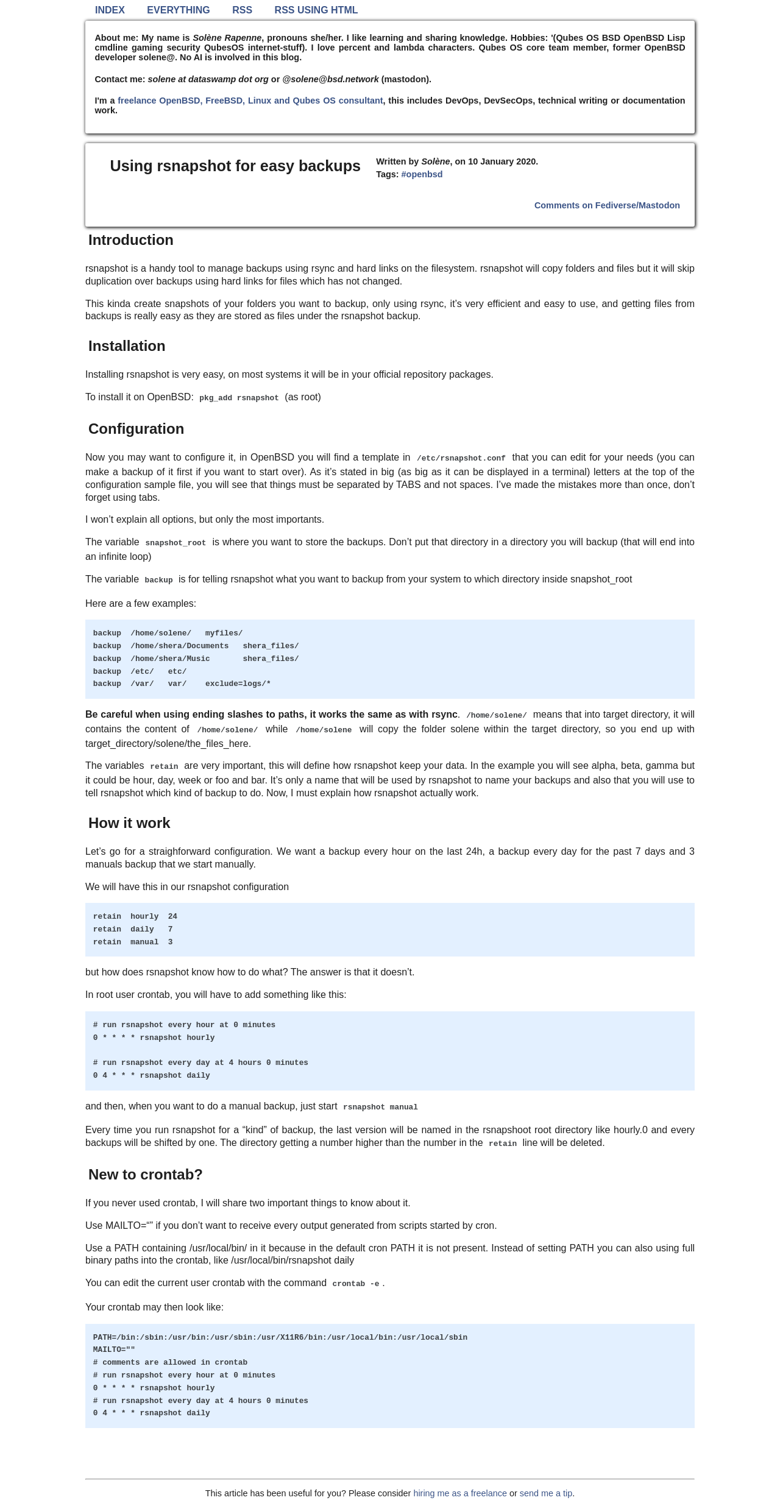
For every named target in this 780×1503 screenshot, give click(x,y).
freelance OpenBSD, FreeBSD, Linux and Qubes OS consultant (250, 100)
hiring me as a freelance (460, 1493)
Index (110, 10)
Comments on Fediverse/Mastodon (607, 205)
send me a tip (546, 1493)
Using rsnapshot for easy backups (235, 165)
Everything (178, 10)
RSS (242, 10)
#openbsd (422, 174)
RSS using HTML (316, 10)
